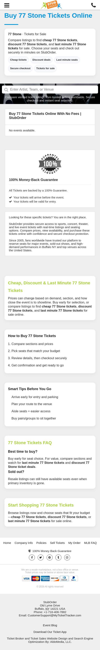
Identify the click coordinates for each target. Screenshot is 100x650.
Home (7, 542)
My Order (74, 542)
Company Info (24, 542)
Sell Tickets (57, 542)
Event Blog (50, 625)
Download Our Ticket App (50, 631)
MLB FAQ (90, 542)
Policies (41, 542)
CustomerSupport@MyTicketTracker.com (54, 615)
